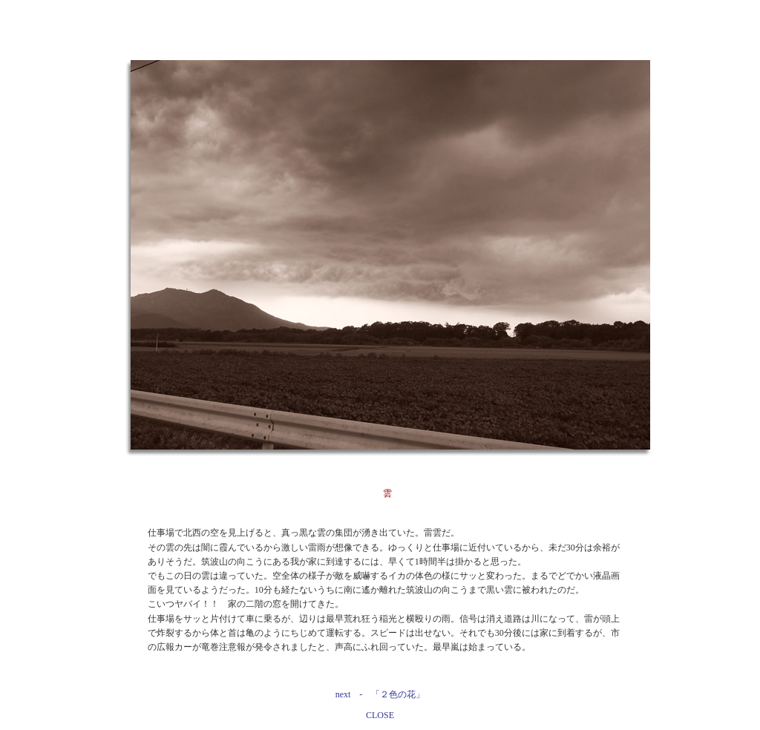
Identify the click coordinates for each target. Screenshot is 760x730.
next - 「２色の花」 (380, 694)
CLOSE (380, 715)
